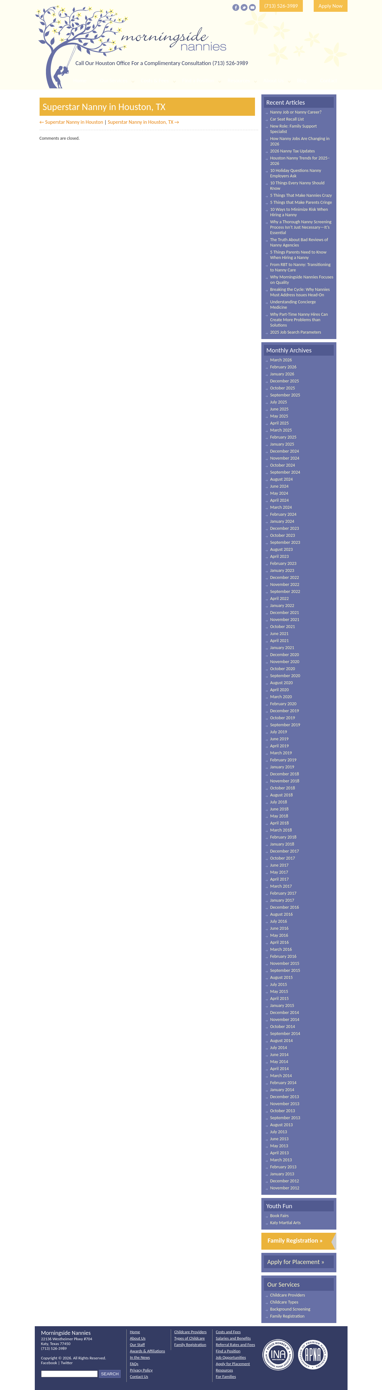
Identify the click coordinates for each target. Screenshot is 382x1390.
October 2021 (282, 626)
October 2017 (282, 858)
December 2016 (284, 907)
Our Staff (137, 1344)
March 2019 (281, 753)
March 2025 (281, 430)
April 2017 (279, 879)
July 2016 (278, 921)
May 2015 (279, 991)
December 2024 (284, 451)
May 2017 (279, 872)
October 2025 (282, 388)
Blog (302, 80)
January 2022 (282, 605)
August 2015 (281, 977)
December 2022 (284, 577)
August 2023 (281, 549)
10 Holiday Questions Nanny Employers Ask (295, 173)
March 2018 (281, 830)
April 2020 (279, 689)
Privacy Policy (141, 1370)
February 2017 (283, 893)
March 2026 (281, 360)
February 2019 (283, 760)
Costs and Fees (228, 1331)
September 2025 (285, 395)
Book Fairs (279, 1215)
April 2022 (279, 598)
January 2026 (282, 374)
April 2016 (279, 942)
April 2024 (279, 500)
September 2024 (285, 472)
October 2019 (282, 718)
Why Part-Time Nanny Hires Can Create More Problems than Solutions (299, 320)
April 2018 (279, 823)
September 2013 (285, 1117)
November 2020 (284, 661)
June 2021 (279, 633)
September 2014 (285, 1033)
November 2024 (284, 458)
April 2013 (279, 1153)
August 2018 (281, 795)
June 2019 (279, 739)
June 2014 (279, 1054)
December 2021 (284, 612)
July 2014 (278, 1047)
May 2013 (279, 1146)
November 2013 (284, 1103)
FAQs (134, 1363)
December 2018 (284, 774)
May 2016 (279, 935)
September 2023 (285, 542)
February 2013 (283, 1167)
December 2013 (284, 1096)
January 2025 (282, 444)
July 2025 (278, 402)
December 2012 (284, 1181)
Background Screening (290, 1309)
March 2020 (281, 696)
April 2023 (279, 556)
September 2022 (285, 591)
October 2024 (282, 465)
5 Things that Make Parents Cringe (301, 202)
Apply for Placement (233, 1363)
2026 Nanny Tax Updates (292, 151)
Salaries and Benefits (233, 1338)
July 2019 (278, 732)
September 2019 (285, 725)
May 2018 (279, 816)
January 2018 (282, 844)
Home (80, 80)
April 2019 (279, 746)
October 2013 (282, 1110)
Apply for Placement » (296, 1262)
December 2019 (284, 710)
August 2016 (281, 914)
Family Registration (287, 1316)
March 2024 (281, 507)
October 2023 (282, 535)
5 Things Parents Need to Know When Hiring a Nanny (298, 254)
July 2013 (278, 1132)
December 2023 (284, 528)
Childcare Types (284, 1302)
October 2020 (282, 668)
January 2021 (282, 647)
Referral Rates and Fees (235, 1344)
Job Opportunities (231, 1357)
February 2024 (283, 514)
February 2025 (283, 437)
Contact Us (139, 1376)
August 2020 (281, 682)
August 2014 (281, 1040)
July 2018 (278, 802)
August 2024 (281, 479)
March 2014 (281, 1075)
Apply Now (330, 6)
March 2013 (281, 1160)
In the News (140, 1357)
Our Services (113, 80)
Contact (328, 80)
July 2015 (278, 984)
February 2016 (283, 956)
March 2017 (281, 886)
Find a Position (198, 80)
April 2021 (279, 640)
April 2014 (279, 1068)
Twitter (67, 1362)
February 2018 (283, 837)
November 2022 (284, 584)
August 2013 (281, 1125)
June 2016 (279, 928)
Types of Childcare (189, 1338)
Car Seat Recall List (287, 119)
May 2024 (279, 493)
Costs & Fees (155, 80)
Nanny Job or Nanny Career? (296, 112)
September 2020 (285, 675)
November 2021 (284, 619)
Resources (239, 80)
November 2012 (284, 1188)
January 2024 (282, 521)
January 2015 (282, 1005)
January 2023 (282, 570)
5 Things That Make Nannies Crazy (301, 195)
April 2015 (279, 998)
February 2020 (283, 703)
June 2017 (279, 865)
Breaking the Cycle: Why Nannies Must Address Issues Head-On (300, 292)
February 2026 (283, 367)
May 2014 (279, 1061)
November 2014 (284, 1019)
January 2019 (282, 767)
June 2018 (279, 809)
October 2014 (282, 1026)
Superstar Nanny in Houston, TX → (143, 122)
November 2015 (284, 963)
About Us (273, 80)
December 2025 (284, 381)
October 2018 (282, 788)
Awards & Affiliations (147, 1351)
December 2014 (284, 1012)
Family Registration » (295, 1240)
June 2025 (279, 409)
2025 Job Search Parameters (295, 332)
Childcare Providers (287, 1295)
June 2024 (279, 486)
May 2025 (279, 416)
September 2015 (285, 970)
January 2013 (282, 1174)
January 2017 (282, 900)
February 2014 (283, 1082)
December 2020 (284, 654)
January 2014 (282, 1089)
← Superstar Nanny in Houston (71, 122)
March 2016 (281, 949)
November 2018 (284, 781)
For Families (226, 1376)
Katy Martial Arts (285, 1222)
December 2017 (284, 851)
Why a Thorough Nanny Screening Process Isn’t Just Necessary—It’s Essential (301, 227)
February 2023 (283, 563)
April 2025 (279, 423)
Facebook (49, 1362)
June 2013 (279, 1139)
